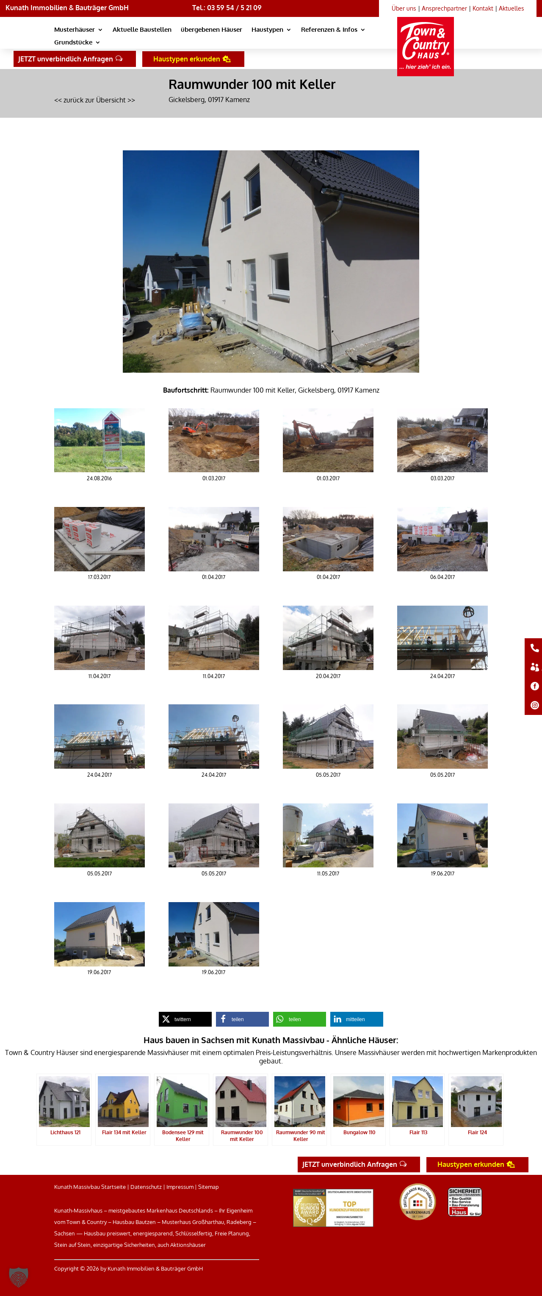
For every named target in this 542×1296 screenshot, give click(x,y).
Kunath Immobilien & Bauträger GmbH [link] (67, 7)
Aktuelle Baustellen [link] (142, 30)
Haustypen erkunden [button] (186, 59)
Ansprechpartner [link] (444, 8)
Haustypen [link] (267, 30)
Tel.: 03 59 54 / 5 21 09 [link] (227, 7)
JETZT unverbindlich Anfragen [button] (65, 59)
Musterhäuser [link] (74, 30)
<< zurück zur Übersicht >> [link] (94, 100)
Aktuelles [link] (511, 8)
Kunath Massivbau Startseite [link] (90, 1186)
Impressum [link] (180, 1186)
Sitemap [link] (208, 1186)
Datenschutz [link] (146, 1186)
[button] (18, 1277)
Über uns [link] (404, 8)
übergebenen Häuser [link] (211, 30)
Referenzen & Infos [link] (329, 30)
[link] (428, 36)
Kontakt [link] (483, 8)
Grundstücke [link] (73, 42)
